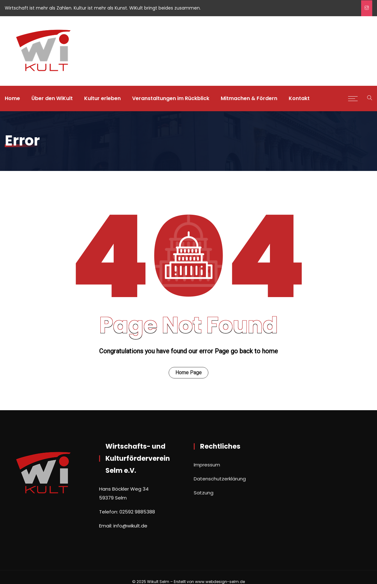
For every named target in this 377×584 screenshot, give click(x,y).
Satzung (203, 492)
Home (12, 98)
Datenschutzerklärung (220, 478)
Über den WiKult (52, 98)
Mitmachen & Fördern (249, 98)
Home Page (188, 373)
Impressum (207, 464)
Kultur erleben (102, 98)
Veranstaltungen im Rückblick (170, 98)
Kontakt (299, 98)
